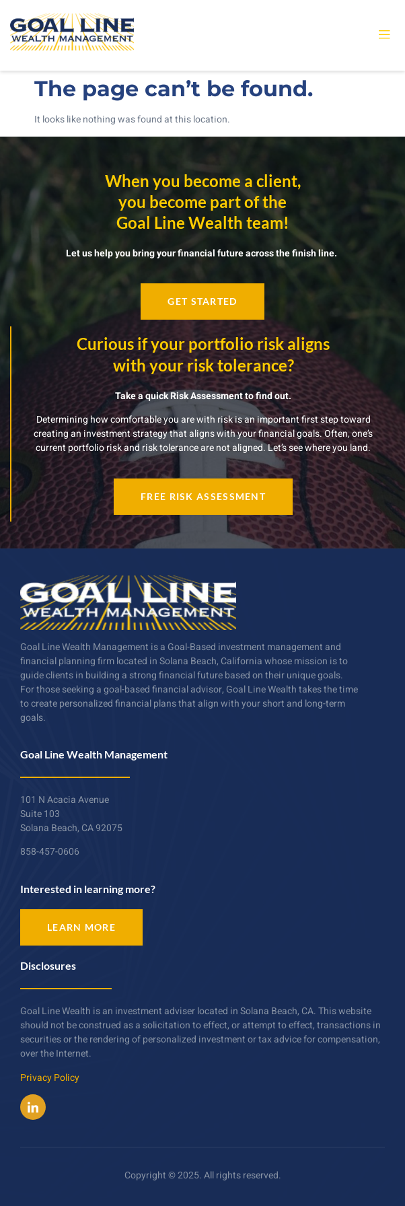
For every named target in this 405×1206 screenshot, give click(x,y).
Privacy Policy (49, 1078)
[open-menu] (384, 35)
